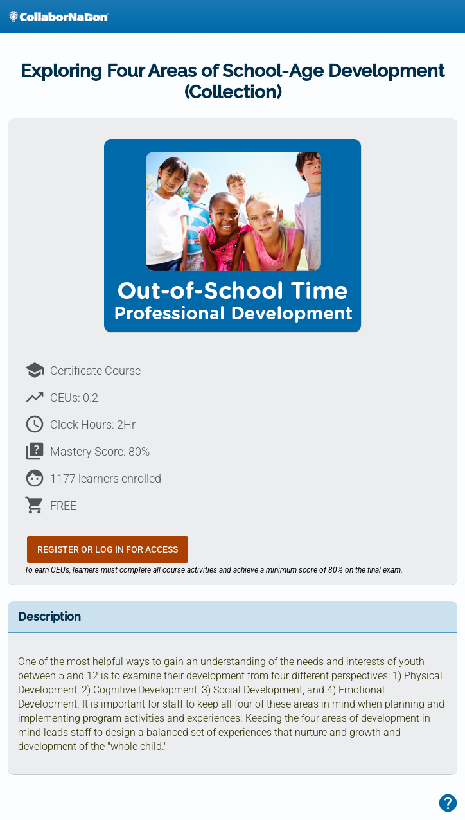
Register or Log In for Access (107, 549)
